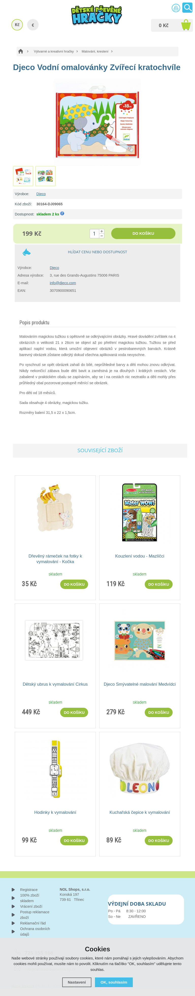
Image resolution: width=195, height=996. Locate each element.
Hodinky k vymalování (55, 812)
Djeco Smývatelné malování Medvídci (139, 684)
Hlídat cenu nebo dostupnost (97, 251)
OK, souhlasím (114, 982)
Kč (17, 24)
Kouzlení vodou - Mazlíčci (139, 556)
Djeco (41, 194)
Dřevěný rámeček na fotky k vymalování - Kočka (55, 559)
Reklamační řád (33, 923)
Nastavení (77, 982)
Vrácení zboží (31, 906)
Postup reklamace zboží (34, 915)
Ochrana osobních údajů (35, 931)
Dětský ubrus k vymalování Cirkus (55, 684)
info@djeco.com (63, 283)
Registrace (29, 890)
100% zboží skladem (29, 898)
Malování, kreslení (95, 51)
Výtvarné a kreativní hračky (54, 51)
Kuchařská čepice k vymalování (139, 812)
